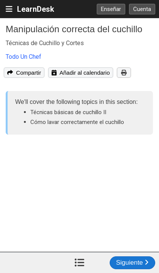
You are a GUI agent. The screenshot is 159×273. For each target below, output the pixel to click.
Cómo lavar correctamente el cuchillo (77, 122)
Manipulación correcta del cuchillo (74, 29)
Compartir (24, 72)
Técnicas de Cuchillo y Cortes (45, 43)
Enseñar (111, 9)
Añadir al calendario (81, 72)
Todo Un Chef (23, 56)
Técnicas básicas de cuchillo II (68, 112)
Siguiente (132, 262)
